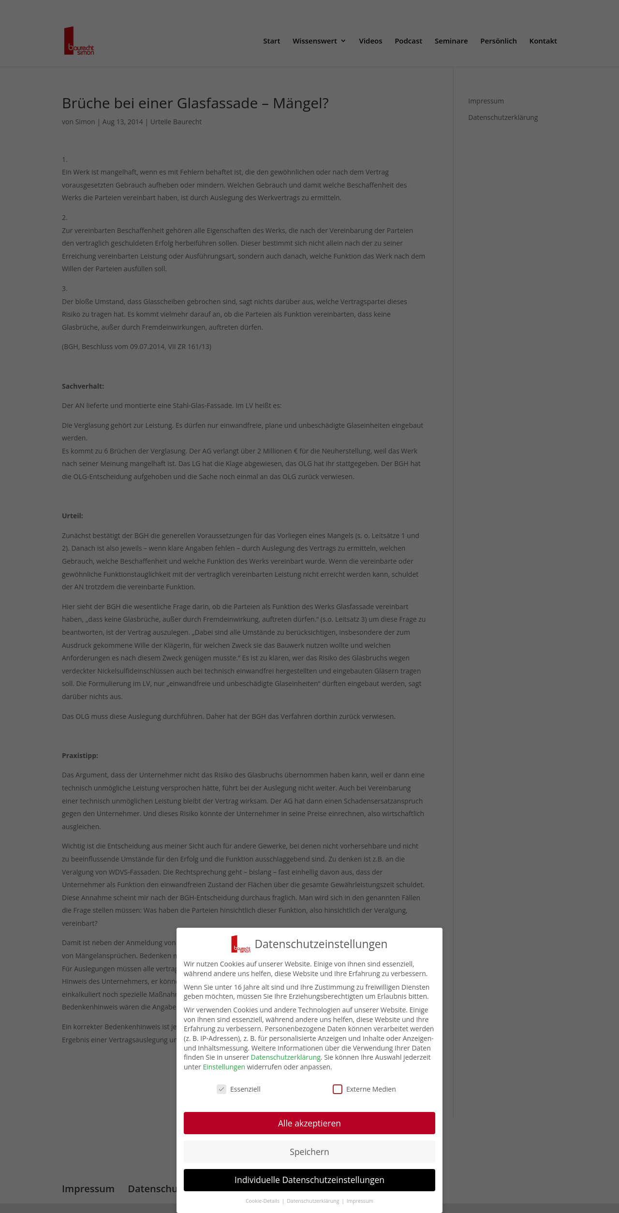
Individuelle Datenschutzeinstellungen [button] (309, 1182)
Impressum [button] (360, 1203)
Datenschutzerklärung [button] (313, 1203)
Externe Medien (364, 1091)
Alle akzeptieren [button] (309, 1125)
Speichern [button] (309, 1153)
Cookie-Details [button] (263, 1203)
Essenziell (239, 1091)
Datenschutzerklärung (286, 1059)
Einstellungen (224, 1069)
